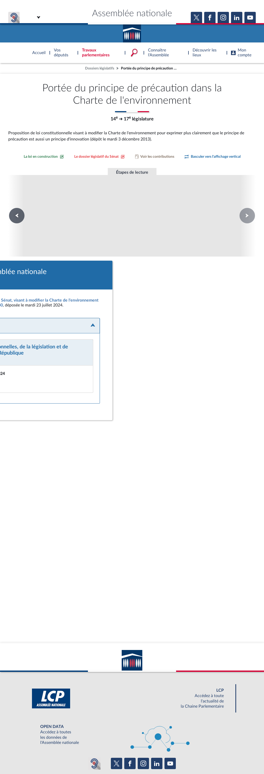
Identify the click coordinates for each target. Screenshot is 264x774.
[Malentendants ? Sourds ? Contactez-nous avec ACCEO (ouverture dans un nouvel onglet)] (94, 730)
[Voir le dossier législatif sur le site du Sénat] (99, 157)
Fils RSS (178, 757)
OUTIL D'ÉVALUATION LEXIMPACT (207, 745)
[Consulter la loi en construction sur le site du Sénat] (44, 157)
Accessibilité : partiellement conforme (104, 757)
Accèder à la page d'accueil (132, 32)
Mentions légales (61, 757)
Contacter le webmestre (152, 757)
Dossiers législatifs (99, 68)
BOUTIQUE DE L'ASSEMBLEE (49, 745)
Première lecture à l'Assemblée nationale (62, 206)
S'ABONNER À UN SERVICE (152, 745)
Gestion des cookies (200, 757)
